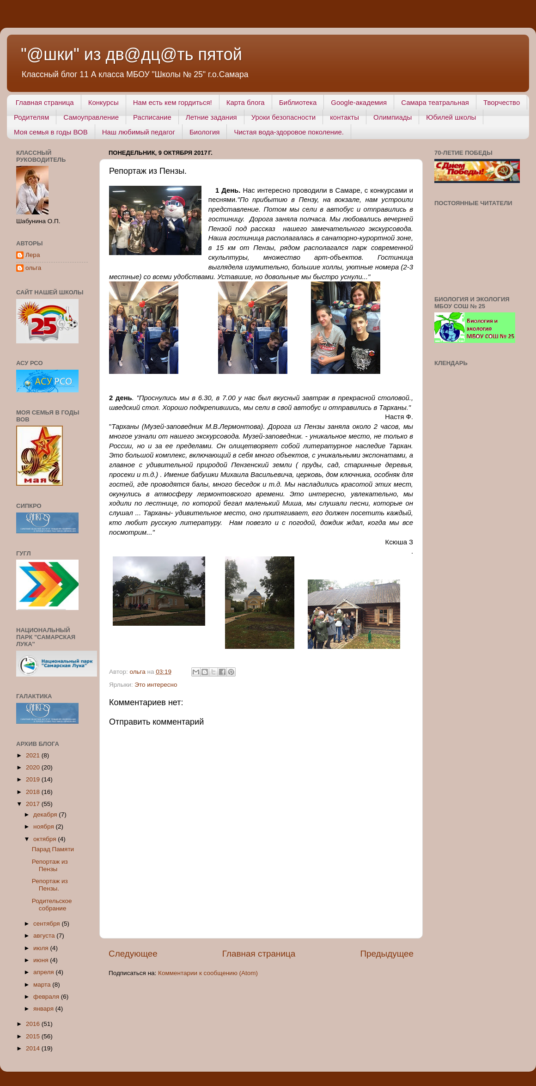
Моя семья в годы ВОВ (51, 132)
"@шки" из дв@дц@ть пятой (131, 54)
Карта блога (245, 102)
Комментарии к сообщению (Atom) (208, 973)
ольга (33, 267)
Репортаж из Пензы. (50, 885)
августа (44, 935)
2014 (34, 1048)
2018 (34, 791)
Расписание (152, 117)
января (44, 1008)
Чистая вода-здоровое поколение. (289, 132)
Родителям (31, 117)
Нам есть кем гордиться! (172, 102)
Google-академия (359, 102)
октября (45, 839)
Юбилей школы (451, 117)
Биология (204, 132)
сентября (47, 923)
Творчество (501, 102)
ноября (44, 826)
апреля (44, 972)
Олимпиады (392, 117)
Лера (32, 254)
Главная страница (45, 102)
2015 (34, 1036)
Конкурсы (103, 102)
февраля (47, 996)
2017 (34, 803)
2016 (34, 1023)
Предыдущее (387, 953)
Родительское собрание (52, 904)
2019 (34, 779)
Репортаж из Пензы (50, 865)
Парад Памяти (53, 849)
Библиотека (298, 102)
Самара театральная (435, 102)
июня (41, 960)
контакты (344, 117)
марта (42, 984)
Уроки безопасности (283, 117)
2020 (34, 767)
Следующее (133, 953)
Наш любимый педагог (138, 132)
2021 (34, 755)
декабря (46, 814)
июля (41, 948)
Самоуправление (91, 117)
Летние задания (211, 117)
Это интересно (155, 684)
